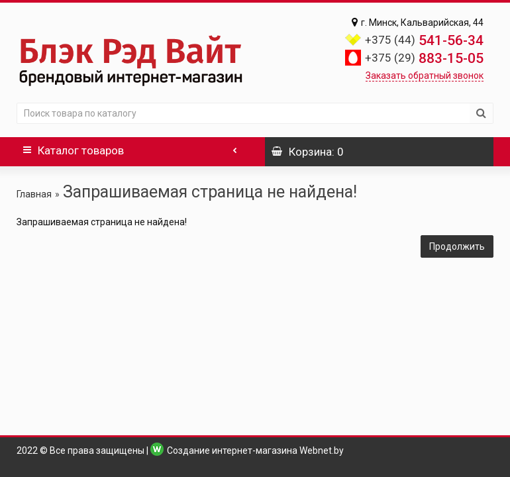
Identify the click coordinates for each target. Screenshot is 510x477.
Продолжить (457, 246)
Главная (34, 194)
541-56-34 (424, 40)
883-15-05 (424, 58)
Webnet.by (321, 450)
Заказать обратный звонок (425, 75)
